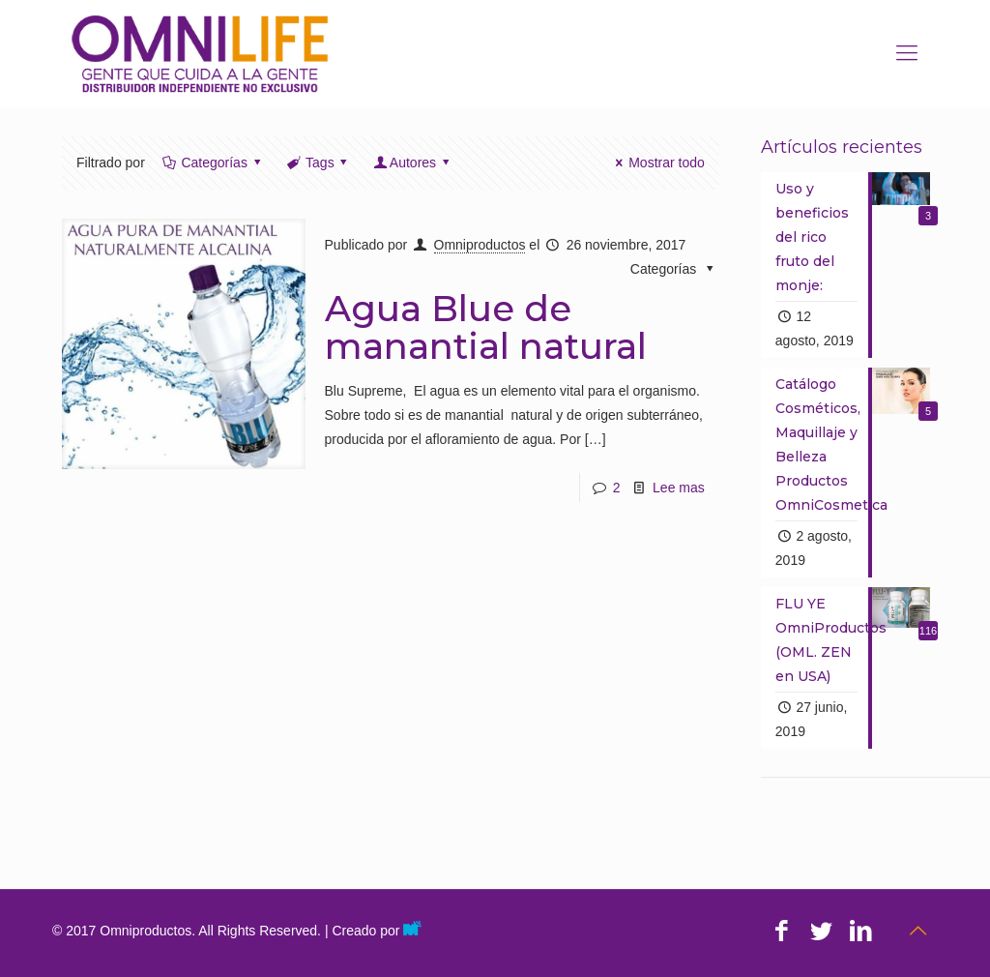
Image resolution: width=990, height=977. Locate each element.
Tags (318, 162)
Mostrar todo (657, 162)
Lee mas (679, 487)
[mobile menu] (906, 53)
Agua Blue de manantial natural (486, 327)
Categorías (213, 162)
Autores (412, 162)
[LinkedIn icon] (861, 930)
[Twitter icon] (821, 930)
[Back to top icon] (917, 930)
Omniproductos (480, 244)
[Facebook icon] (782, 930)
